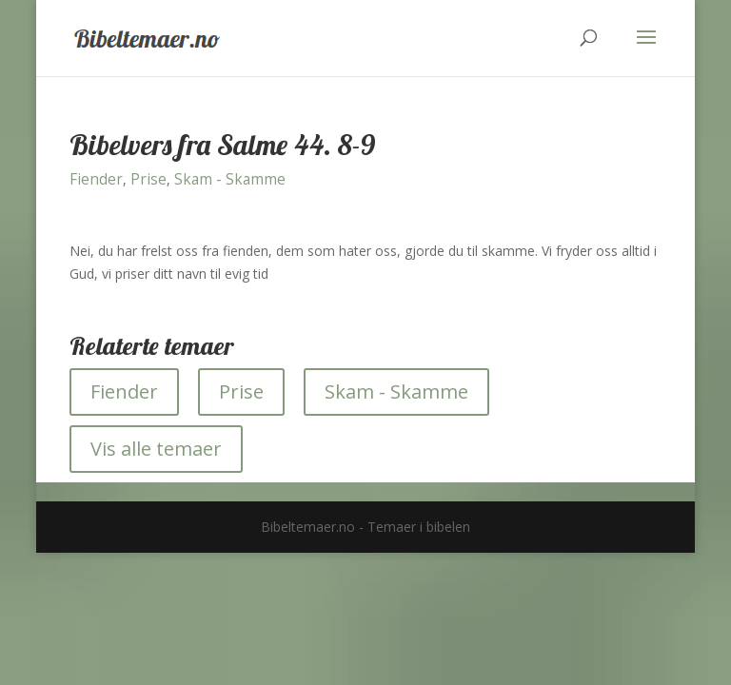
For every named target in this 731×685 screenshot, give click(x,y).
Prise (148, 179)
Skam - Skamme (230, 179)
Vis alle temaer (156, 448)
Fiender (96, 179)
